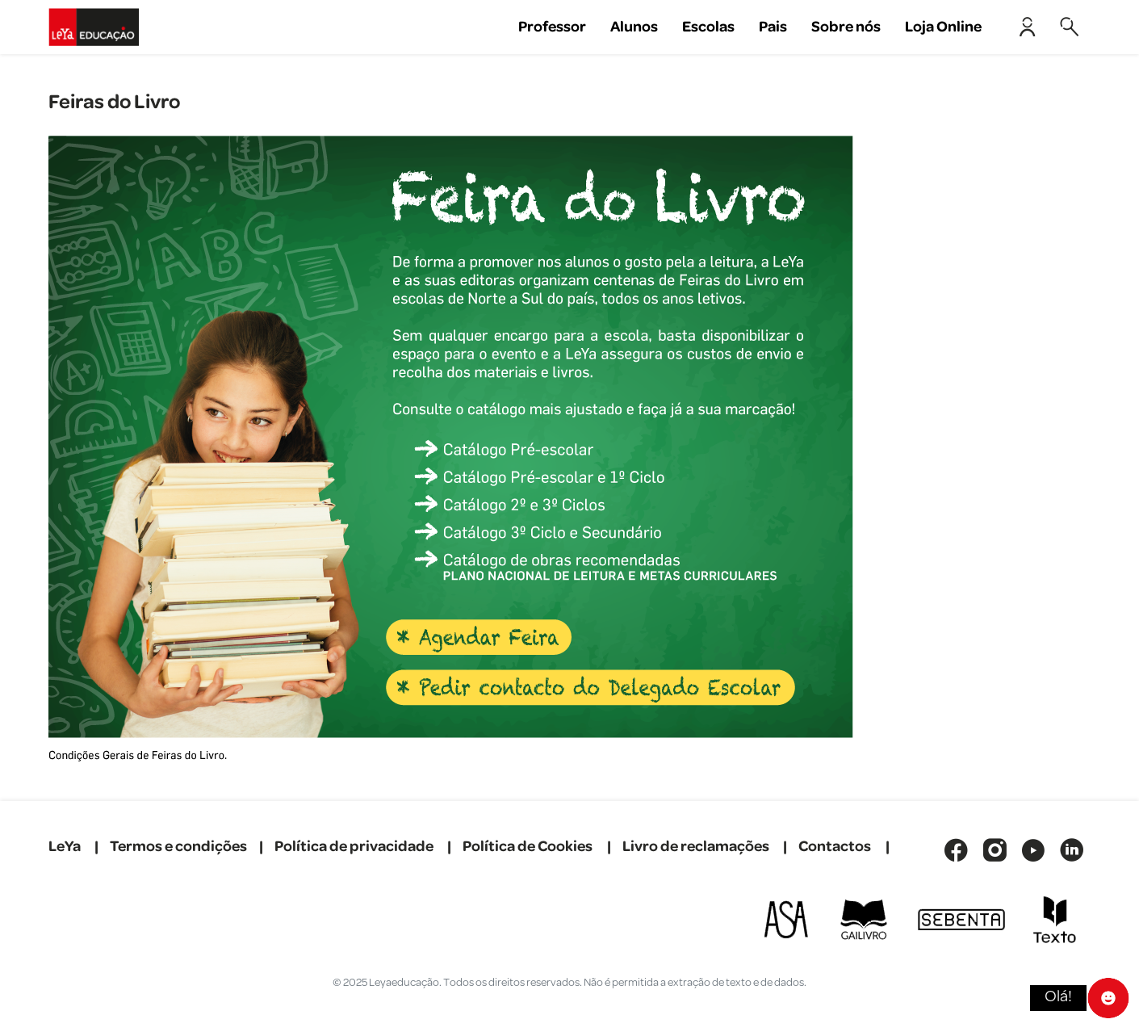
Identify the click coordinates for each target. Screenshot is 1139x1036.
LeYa (64, 846)
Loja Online (943, 27)
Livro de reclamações (695, 846)
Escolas (708, 27)
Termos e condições (178, 846)
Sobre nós (846, 27)
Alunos (634, 27)
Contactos (834, 846)
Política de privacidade (353, 846)
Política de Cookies (528, 846)
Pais (773, 27)
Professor (552, 27)
